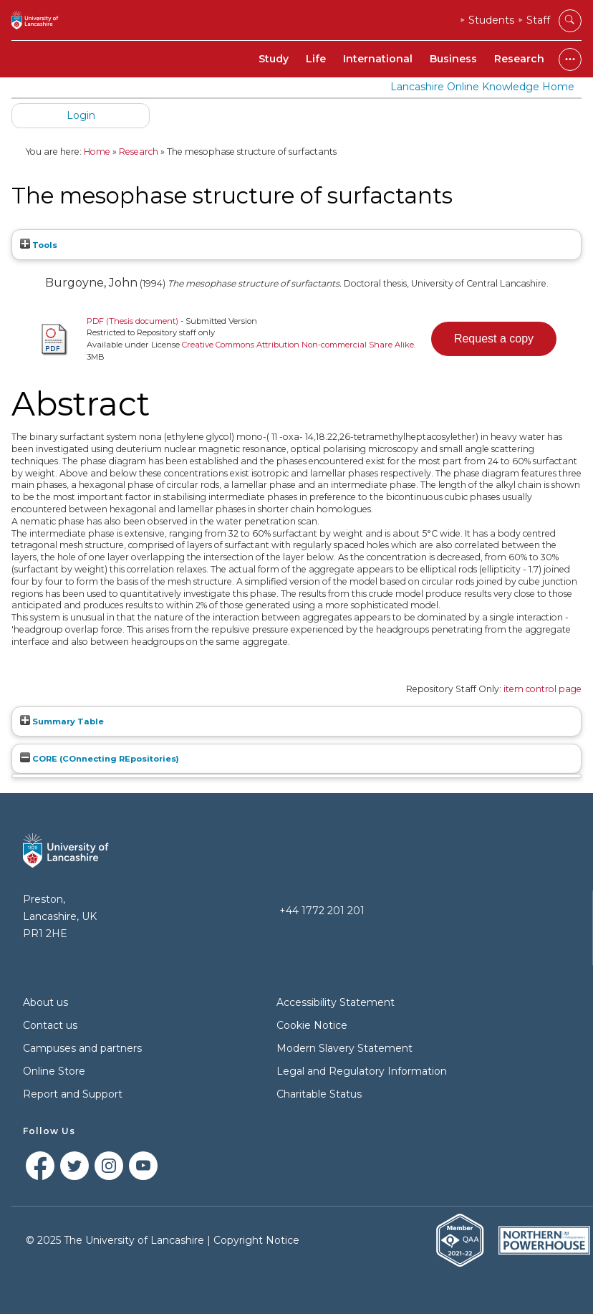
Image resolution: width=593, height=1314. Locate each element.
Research (519, 58)
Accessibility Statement (335, 1002)
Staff (538, 20)
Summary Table (62, 721)
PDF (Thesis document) (132, 321)
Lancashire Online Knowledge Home (482, 86)
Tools (38, 245)
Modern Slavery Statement (344, 1048)
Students (491, 20)
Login (81, 115)
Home (97, 151)
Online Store (54, 1071)
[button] (493, 339)
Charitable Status (319, 1094)
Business (453, 58)
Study (274, 58)
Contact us (50, 1025)
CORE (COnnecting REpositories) (99, 759)
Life (316, 58)
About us (45, 1002)
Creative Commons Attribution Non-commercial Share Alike (298, 345)
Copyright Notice (256, 1240)
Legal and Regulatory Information (361, 1071)
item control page (542, 689)
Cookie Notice (311, 1025)
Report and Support (72, 1094)
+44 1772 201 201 (322, 910)
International (378, 58)
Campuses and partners (82, 1048)
